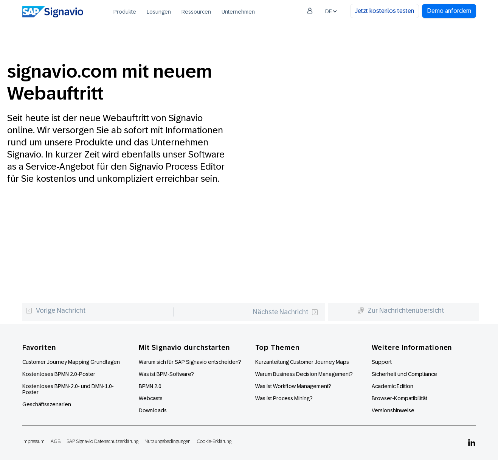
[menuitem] (124, 11)
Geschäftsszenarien (46, 404)
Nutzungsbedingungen (167, 441)
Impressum (33, 441)
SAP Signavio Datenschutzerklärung (102, 441)
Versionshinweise (393, 410)
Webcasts (151, 398)
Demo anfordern (449, 11)
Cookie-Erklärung (214, 441)
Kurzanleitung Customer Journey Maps (302, 362)
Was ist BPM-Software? (166, 374)
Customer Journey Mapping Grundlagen (71, 362)
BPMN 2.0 (150, 386)
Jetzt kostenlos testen (384, 11)
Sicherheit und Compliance (404, 374)
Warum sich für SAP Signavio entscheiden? (190, 362)
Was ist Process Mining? (284, 398)
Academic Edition (392, 386)
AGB (56, 441)
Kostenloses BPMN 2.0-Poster (58, 374)
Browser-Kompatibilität (399, 398)
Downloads (153, 410)
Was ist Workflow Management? (293, 386)
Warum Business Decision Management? (304, 374)
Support (382, 362)
